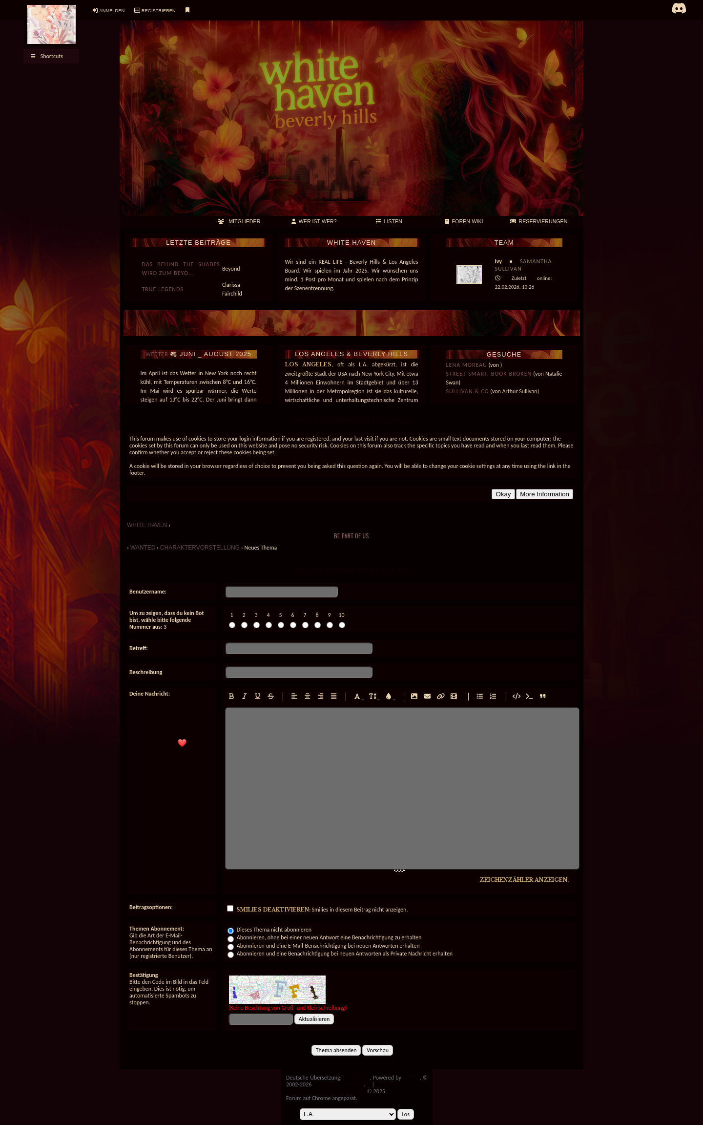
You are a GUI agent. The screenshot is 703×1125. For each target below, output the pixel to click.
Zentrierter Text (305, 703)
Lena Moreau (466, 364)
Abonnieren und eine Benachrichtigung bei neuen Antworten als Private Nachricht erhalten (340, 953)
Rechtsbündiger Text (318, 703)
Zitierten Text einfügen (540, 703)
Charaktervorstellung (200, 547)
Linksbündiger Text (292, 703)
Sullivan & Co (467, 391)
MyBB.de (356, 1077)
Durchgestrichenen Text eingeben (268, 703)
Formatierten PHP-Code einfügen (527, 703)
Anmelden (111, 10)
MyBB (411, 1077)
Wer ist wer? (314, 221)
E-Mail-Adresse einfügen (425, 703)
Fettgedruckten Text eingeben (229, 703)
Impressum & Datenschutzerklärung (357, 1088)
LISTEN (389, 221)
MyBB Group (340, 1084)
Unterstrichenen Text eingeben (255, 703)
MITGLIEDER (239, 221)
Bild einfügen (412, 703)
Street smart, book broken (489, 373)
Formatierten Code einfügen (514, 703)
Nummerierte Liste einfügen (491, 703)
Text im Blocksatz (331, 703)
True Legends (163, 289)
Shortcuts (47, 56)
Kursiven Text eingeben (242, 703)
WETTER (156, 354)
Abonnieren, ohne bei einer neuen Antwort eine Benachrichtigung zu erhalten (324, 937)
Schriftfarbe (386, 703)
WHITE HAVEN (147, 525)
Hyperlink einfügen (438, 703)
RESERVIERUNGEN (539, 221)
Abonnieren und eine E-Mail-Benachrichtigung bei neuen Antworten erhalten (323, 945)
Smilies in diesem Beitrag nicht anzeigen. (317, 909)
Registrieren (159, 10)
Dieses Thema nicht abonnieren (269, 929)
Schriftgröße (370, 703)
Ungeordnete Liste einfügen (477, 703)
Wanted (143, 547)
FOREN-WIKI (464, 221)
